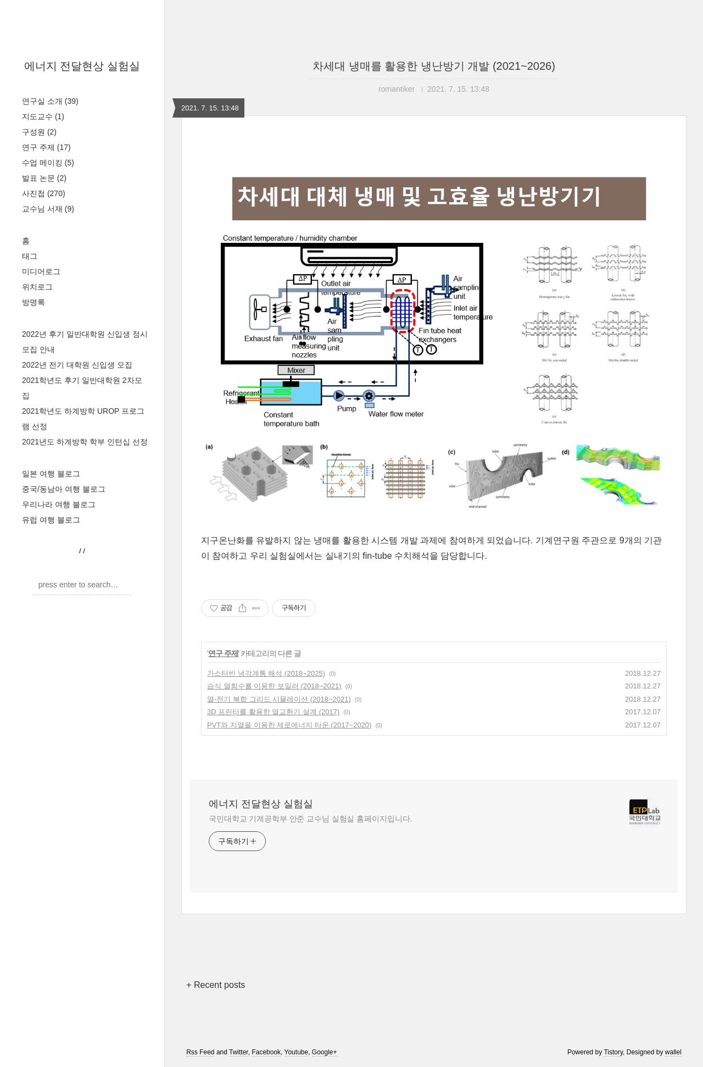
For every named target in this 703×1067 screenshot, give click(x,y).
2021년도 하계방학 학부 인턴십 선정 (85, 441)
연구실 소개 (50, 101)
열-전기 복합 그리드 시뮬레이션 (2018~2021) (279, 699)
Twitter (238, 1052)
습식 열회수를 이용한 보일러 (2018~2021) (274, 686)
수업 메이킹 (48, 162)
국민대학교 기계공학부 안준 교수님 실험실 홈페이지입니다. (310, 818)
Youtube (296, 1052)
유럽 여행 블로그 (51, 519)
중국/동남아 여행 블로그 (63, 489)
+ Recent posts (215, 985)
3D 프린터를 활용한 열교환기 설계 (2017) (273, 712)
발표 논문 (44, 178)
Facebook (266, 1052)
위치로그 (37, 286)
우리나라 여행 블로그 (59, 504)
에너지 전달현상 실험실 (82, 66)
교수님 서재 (48, 208)
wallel (673, 1052)
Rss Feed (200, 1052)
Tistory (613, 1052)
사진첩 (43, 193)
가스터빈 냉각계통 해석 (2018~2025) (266, 673)
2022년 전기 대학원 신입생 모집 (77, 364)
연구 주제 (46, 147)
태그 (29, 256)
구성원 (39, 131)
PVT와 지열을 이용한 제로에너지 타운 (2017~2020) (289, 725)
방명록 (33, 302)
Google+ (324, 1052)
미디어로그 (41, 271)
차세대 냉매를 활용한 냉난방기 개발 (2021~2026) (434, 66)
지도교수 (43, 116)
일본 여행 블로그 (51, 473)
